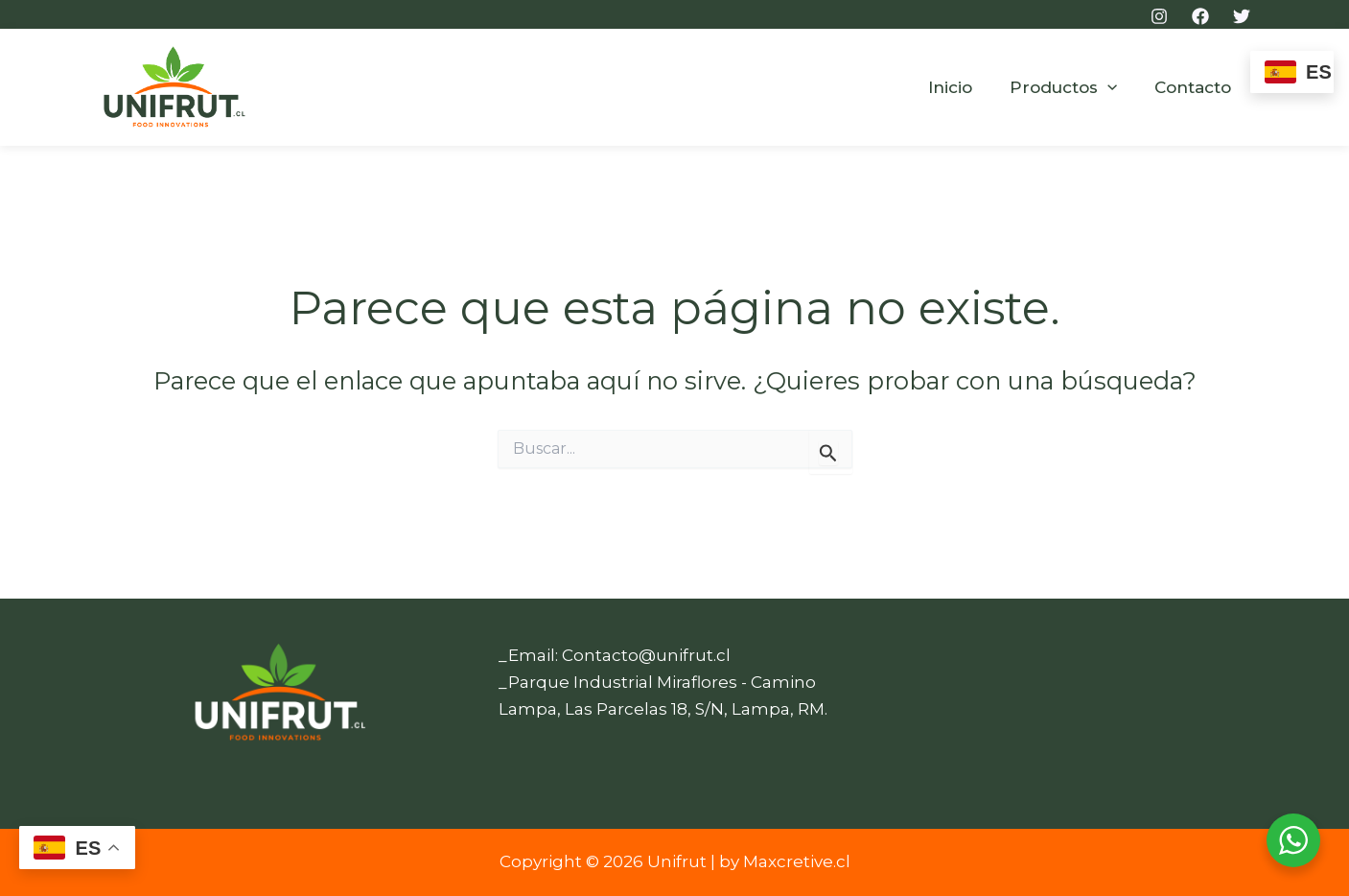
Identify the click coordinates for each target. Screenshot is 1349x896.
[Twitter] (1241, 16)
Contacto (1195, 87)
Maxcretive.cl (796, 861)
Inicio (962, 87)
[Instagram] (1159, 16)
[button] (1114, 88)
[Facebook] (1200, 16)
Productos (1070, 88)
